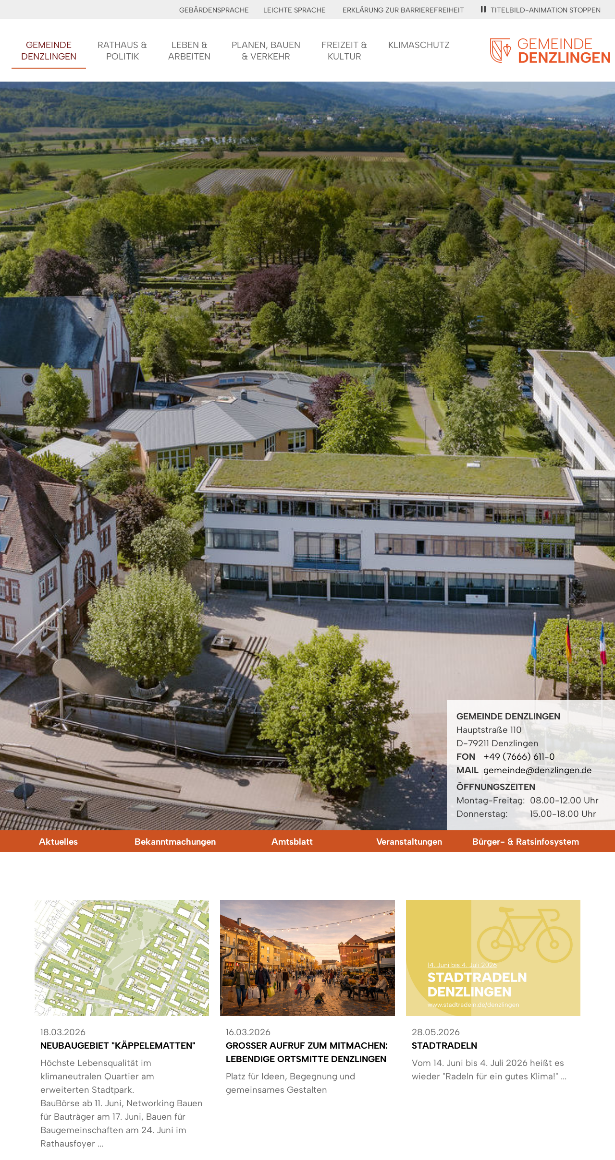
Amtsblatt (292, 841)
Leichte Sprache (294, 10)
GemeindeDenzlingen (48, 50)
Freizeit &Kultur (344, 50)
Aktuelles (58, 841)
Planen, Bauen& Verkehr (266, 50)
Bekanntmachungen (175, 841)
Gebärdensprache (214, 10)
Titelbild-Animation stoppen (541, 10)
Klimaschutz (419, 44)
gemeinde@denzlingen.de (537, 770)
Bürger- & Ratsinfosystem (525, 841)
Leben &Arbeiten (189, 50)
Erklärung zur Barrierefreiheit (403, 10)
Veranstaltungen (409, 841)
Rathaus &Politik (122, 50)
